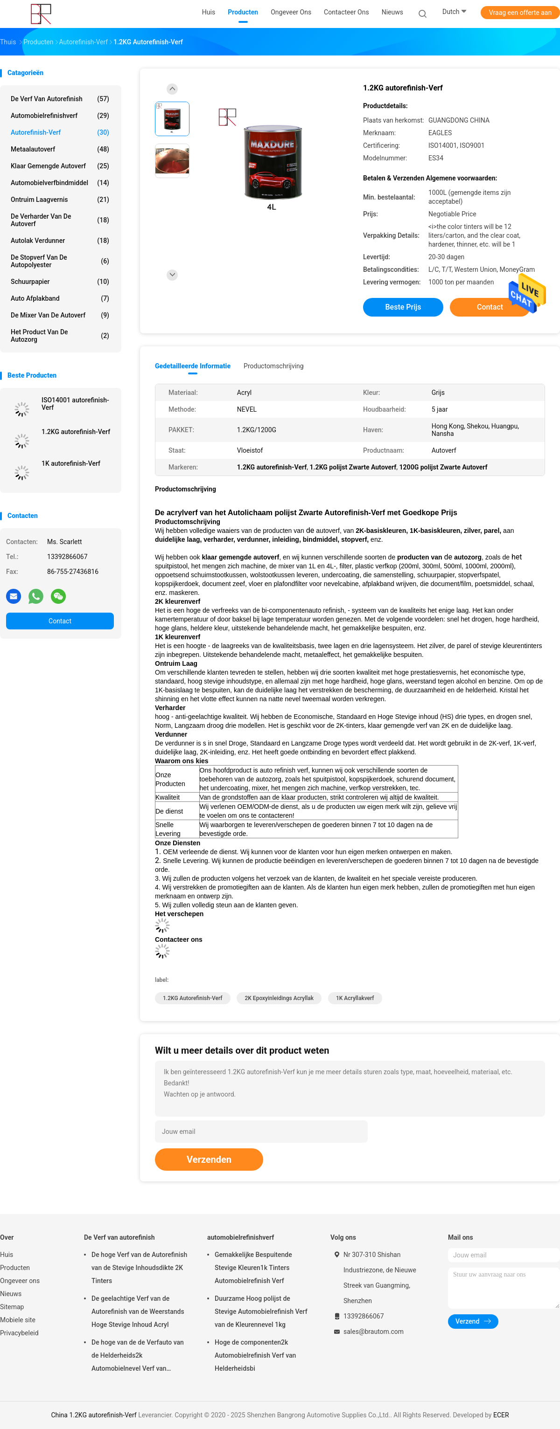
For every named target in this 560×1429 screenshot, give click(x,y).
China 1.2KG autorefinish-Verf (93, 1415)
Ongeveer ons (20, 1280)
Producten (15, 1267)
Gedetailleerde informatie (193, 366)
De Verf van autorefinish (60, 99)
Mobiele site (17, 1320)
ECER (501, 1415)
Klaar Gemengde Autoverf (60, 166)
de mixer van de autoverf (60, 315)
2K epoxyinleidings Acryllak (279, 998)
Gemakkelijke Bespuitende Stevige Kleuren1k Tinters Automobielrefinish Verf (253, 1267)
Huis (6, 1254)
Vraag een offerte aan (520, 12)
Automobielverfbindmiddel (60, 182)
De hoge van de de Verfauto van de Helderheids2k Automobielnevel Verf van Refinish (137, 1357)
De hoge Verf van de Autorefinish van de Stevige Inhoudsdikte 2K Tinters (139, 1267)
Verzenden (209, 1159)
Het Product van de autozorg (60, 335)
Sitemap (12, 1307)
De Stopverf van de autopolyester (60, 261)
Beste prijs (403, 307)
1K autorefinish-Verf (71, 463)
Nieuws (10, 1294)
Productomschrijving (274, 366)
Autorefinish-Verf (60, 132)
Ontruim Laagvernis (60, 199)
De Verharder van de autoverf (60, 220)
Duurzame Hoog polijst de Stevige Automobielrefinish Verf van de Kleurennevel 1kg (261, 1311)
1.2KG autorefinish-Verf (76, 431)
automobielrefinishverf (60, 115)
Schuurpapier (60, 281)
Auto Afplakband (60, 298)
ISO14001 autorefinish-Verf (75, 403)
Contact (60, 621)
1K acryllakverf (355, 998)
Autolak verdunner (60, 240)
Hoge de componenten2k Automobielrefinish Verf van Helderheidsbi (255, 1355)
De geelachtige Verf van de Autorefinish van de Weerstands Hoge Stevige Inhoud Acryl (137, 1311)
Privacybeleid (19, 1333)
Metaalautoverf (60, 149)
